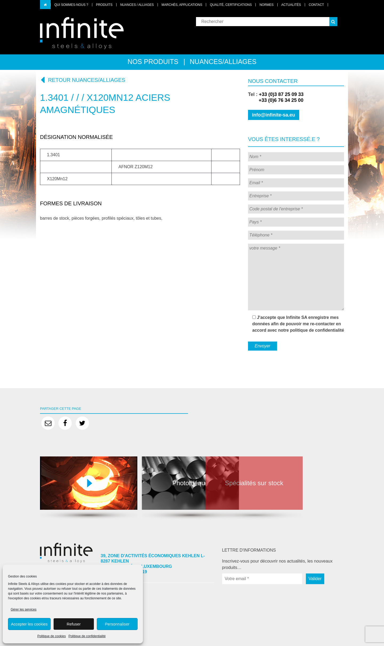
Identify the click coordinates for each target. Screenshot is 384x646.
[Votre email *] (262, 578)
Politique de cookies (51, 636)
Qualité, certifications (231, 4)
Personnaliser (117, 624)
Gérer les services (24, 609)
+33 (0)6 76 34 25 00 (275, 100)
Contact (316, 4)
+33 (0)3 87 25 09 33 (281, 94)
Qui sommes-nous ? (71, 4)
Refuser (74, 624)
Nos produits (152, 61)
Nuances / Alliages (137, 4)
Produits (104, 4)
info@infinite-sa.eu (273, 115)
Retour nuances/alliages (82, 80)
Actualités (291, 4)
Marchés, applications (182, 4)
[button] (333, 21)
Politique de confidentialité (87, 636)
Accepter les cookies (29, 624)
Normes (266, 4)
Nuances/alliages (223, 61)
